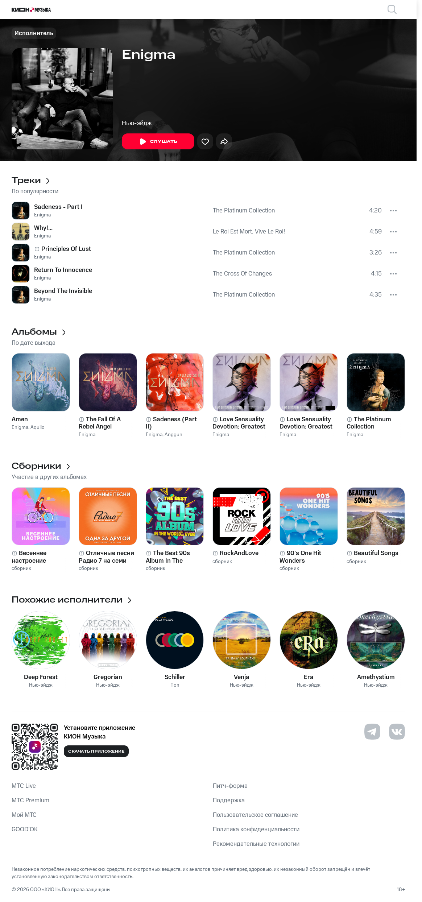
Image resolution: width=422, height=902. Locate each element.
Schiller (175, 677)
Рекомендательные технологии (256, 844)
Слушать (158, 141)
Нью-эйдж (137, 123)
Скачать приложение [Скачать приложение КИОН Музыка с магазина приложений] (96, 751)
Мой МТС (24, 815)
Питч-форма (230, 786)
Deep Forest (41, 677)
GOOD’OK (25, 829)
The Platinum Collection (244, 210)
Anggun (173, 434)
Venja (241, 677)
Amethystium (376, 677)
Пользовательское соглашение (255, 815)
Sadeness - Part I (58, 207)
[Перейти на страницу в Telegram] (372, 732)
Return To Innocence (63, 270)
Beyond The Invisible (63, 291)
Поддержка (229, 800)
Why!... (43, 228)
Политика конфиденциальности (256, 829)
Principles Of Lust (66, 249)
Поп (174, 685)
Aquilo (37, 427)
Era (309, 677)
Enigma (42, 215)
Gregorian (108, 677)
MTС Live (24, 786)
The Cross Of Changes (242, 273)
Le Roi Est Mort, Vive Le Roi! (249, 231)
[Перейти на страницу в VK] (397, 732)
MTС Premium (30, 800)
